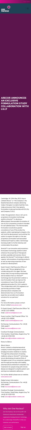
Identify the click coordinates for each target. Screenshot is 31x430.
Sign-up (23, 427)
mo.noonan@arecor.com (13, 328)
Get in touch (8, 427)
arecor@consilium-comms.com (14, 338)
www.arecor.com (16, 305)
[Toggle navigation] (27, 8)
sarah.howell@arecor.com (13, 313)
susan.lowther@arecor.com (14, 321)
